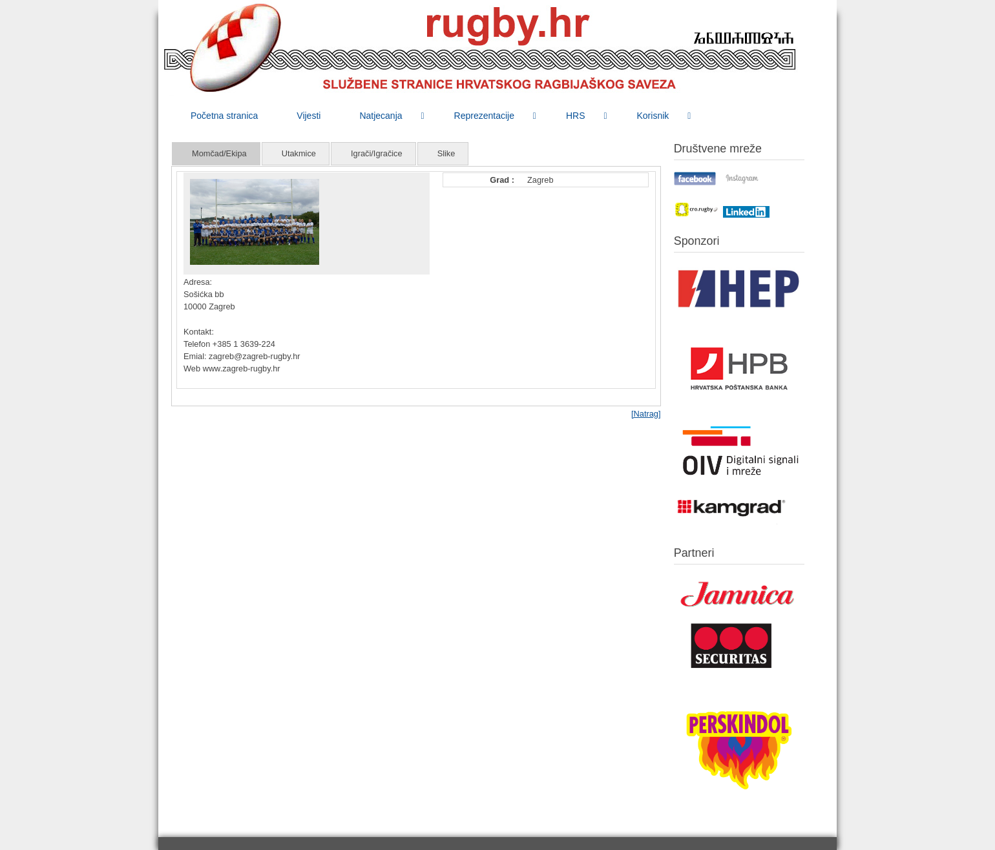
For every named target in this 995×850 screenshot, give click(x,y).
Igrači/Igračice (377, 153)
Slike (446, 153)
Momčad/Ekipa (219, 153)
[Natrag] (646, 414)
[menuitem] (224, 115)
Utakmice (299, 153)
